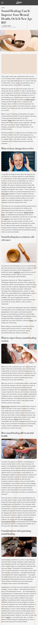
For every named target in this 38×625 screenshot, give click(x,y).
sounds (6, 219)
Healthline (17, 272)
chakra (16, 419)
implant (8, 617)
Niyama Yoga (5, 406)
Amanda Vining (7, 26)
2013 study (4, 194)
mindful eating (29, 100)
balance (31, 321)
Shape (10, 120)
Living (3, 7)
